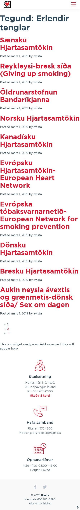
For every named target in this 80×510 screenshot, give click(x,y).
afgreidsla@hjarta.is (47, 432)
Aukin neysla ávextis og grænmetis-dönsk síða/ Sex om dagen (36, 298)
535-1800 (45, 428)
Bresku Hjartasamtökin (39, 271)
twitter (45, 487)
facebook (35, 487)
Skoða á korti (40, 395)
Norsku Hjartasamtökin (39, 118)
